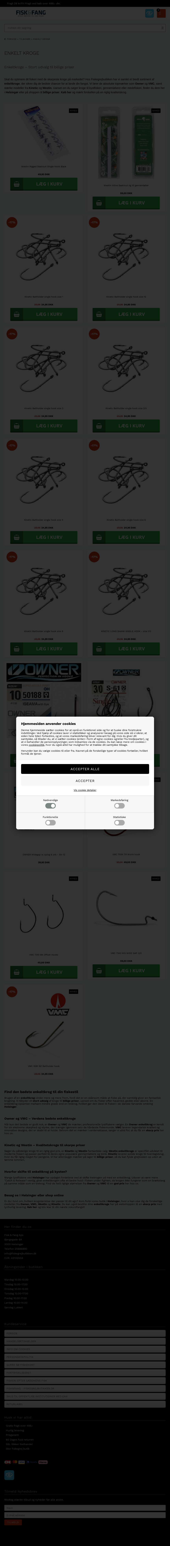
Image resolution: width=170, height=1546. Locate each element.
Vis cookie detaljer (85, 790)
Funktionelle (50, 820)
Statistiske (119, 820)
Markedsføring (119, 804)
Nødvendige (50, 804)
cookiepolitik (36, 744)
